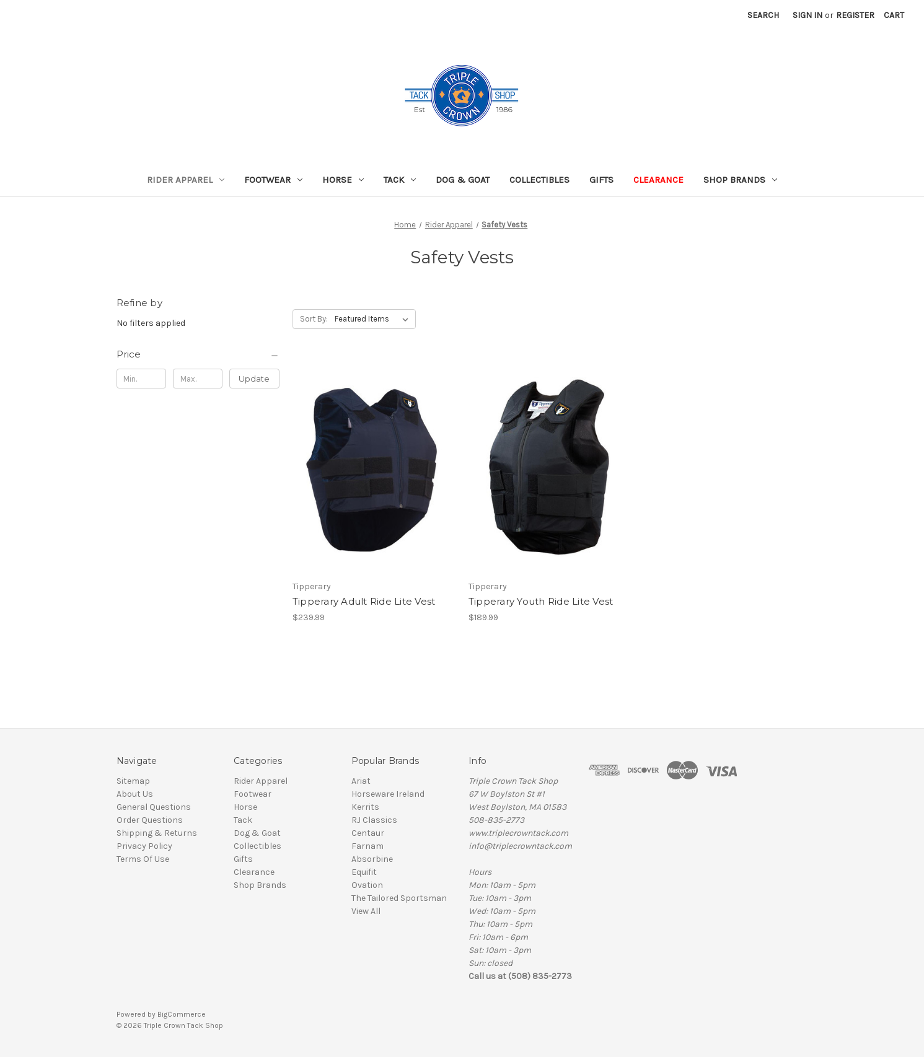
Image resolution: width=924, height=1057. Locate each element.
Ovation (367, 885)
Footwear (273, 179)
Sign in (807, 15)
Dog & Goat (463, 179)
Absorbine (372, 859)
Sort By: (314, 318)
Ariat (361, 781)
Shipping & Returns (157, 833)
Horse (343, 179)
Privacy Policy (144, 846)
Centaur (367, 833)
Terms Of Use (143, 859)
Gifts (601, 179)
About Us (135, 794)
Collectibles (539, 179)
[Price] (198, 354)
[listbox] (374, 319)
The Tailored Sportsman (399, 898)
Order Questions (150, 820)
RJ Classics (374, 820)
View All (366, 911)
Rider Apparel (185, 179)
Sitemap (133, 781)
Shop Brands (740, 179)
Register (855, 15)
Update (254, 379)
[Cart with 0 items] (894, 15)
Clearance (658, 179)
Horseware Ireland (388, 794)
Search (763, 15)
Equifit (364, 872)
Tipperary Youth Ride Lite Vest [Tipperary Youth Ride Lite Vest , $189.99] (541, 601)
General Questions (154, 807)
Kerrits (365, 807)
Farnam (367, 846)
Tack (400, 179)
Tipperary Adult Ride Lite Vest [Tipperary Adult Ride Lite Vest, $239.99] (364, 601)
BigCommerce (181, 1014)
